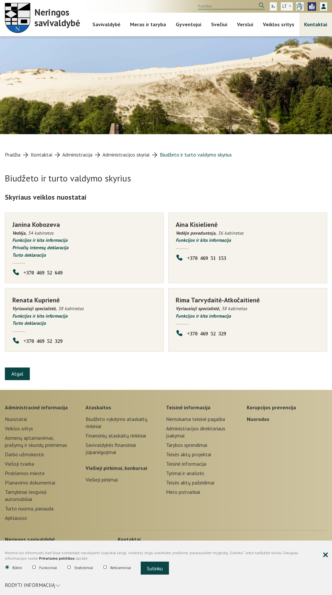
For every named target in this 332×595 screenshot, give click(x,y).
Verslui (245, 24)
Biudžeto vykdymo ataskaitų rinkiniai (117, 422)
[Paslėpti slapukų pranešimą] (325, 556)
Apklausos (16, 518)
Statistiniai (80, 568)
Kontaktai (315, 24)
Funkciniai (44, 568)
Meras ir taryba (148, 24)
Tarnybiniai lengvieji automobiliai (25, 495)
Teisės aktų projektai (188, 454)
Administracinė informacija (36, 407)
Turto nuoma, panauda (29, 508)
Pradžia (12, 154)
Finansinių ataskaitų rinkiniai (116, 435)
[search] (231, 6)
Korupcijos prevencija (271, 407)
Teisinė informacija (188, 407)
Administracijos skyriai (125, 154)
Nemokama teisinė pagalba (195, 419)
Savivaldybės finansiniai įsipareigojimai (111, 448)
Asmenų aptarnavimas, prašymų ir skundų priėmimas (36, 441)
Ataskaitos (98, 407)
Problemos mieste (25, 473)
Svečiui (219, 24)
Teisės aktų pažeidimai (190, 482)
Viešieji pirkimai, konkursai (116, 468)
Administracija (77, 154)
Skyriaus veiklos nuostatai (46, 197)
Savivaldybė (106, 24)
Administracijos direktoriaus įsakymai (195, 432)
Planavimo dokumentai (30, 482)
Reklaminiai (117, 568)
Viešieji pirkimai (102, 479)
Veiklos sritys (278, 24)
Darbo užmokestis (24, 454)
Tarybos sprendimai (186, 445)
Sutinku (155, 569)
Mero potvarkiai (183, 492)
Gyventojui (188, 24)
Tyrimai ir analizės (185, 473)
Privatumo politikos (57, 558)
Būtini (14, 568)
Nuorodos (258, 419)
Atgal (18, 373)
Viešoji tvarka (19, 464)
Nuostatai (16, 419)
